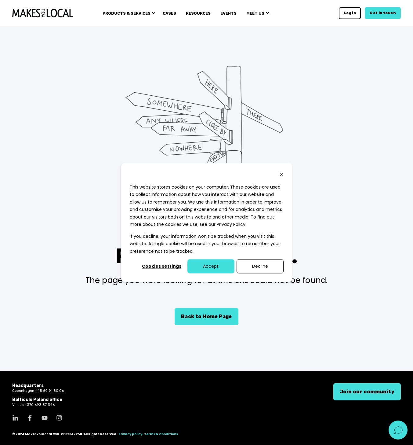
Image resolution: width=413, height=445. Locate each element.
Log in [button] (350, 13)
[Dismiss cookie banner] (281, 175)
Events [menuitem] (228, 13)
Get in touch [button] (383, 13)
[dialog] (206, 222)
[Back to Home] (42, 13)
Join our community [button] (367, 392)
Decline (260, 266)
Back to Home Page (206, 316)
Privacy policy (130, 434)
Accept (211, 266)
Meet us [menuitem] (255, 13)
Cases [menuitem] (169, 13)
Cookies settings (161, 266)
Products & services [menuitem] (126, 13)
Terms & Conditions (161, 434)
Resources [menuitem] (198, 13)
